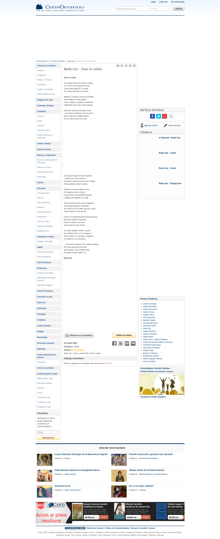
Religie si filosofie (45, 241)
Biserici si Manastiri (46, 155)
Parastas (92, 535)
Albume (150, 371)
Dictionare (42, 268)
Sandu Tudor (148, 350)
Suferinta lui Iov (63, 486)
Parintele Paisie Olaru (152, 345)
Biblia (40, 247)
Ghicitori (41, 388)
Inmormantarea (123, 535)
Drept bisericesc (44, 212)
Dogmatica (42, 217)
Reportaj (41, 349)
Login (153, 2)
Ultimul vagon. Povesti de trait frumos (179, 505)
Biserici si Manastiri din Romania (47, 161)
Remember (42, 337)
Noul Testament (44, 256)
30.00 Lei (89, 517)
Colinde (40, 125)
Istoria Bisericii (43, 202)
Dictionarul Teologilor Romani (46, 279)
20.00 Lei (131, 517)
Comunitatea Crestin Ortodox (155, 368)
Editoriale (41, 308)
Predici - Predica (44, 80)
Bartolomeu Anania (151, 356)
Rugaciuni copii (44, 407)
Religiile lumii (43, 231)
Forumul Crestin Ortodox (153, 397)
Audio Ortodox (44, 326)
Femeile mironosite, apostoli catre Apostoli (151, 454)
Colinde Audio (43, 130)
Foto (73, 535)
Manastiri (107, 535)
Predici (69, 532)
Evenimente (160, 371)
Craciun (40, 116)
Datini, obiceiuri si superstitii (45, 136)
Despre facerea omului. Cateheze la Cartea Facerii (96, 505)
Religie (40, 331)
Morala (40, 198)
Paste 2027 (42, 532)
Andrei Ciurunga (149, 304)
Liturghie (41, 314)
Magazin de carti (45, 100)
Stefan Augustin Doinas (152, 359)
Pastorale (41, 84)
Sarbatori (41, 111)
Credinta (41, 320)
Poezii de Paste (149, 326)
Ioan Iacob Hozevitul (151, 348)
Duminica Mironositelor (148, 458)
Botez (85, 535)
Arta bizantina (43, 193)
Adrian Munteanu (150, 306)
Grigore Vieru (148, 315)
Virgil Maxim (148, 337)
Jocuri (40, 392)
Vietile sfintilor (44, 143)
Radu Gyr (71, 61)
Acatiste (40, 70)
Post (114, 535)
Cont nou (163, 2)
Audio (67, 535)
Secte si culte (43, 221)
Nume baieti (142, 535)
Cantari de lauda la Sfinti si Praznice (158, 342)
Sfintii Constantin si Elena (115, 532)
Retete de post (44, 149)
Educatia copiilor (44, 383)
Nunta (79, 535)
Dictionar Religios (45, 285)
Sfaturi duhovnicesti (46, 94)
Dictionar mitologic (45, 273)
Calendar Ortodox (45, 105)
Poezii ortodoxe (149, 361)
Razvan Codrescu (150, 353)
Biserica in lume (44, 167)
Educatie (41, 188)
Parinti (40, 182)
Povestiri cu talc (45, 297)
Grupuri (170, 371)
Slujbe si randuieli (45, 89)
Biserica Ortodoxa (45, 226)
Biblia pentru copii (45, 378)
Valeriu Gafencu (149, 331)
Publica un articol (123, 335)
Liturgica (41, 207)
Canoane (41, 362)
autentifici (108, 363)
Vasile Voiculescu (150, 334)
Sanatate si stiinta (45, 237)
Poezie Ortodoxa (58, 61)
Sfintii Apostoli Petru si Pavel (155, 532)
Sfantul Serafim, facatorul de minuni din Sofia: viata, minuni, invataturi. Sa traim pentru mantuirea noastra (138, 505)
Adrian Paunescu (150, 309)
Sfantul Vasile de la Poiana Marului (146, 470)
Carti (100, 535)
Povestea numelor (45, 343)
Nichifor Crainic (149, 320)
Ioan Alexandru (149, 317)
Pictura (67, 458)
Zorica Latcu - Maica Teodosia (155, 339)
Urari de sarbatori (45, 368)
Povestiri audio (43, 397)
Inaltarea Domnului (134, 532)
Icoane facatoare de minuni (46, 356)
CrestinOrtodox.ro (42, 61)
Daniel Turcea (148, 312)
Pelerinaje (41, 177)
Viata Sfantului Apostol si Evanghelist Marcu (77, 470)
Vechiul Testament (45, 252)
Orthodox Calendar (156, 535)
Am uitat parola (177, 2)
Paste (39, 121)
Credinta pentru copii (47, 374)
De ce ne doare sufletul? (141, 486)
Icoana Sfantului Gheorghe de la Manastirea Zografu (81, 454)
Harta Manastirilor (45, 172)
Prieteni (143, 371)
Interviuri (41, 302)
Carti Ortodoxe (44, 262)
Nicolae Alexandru (150, 323)
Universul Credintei (46, 65)
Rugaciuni (41, 75)
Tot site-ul (154, 9)
